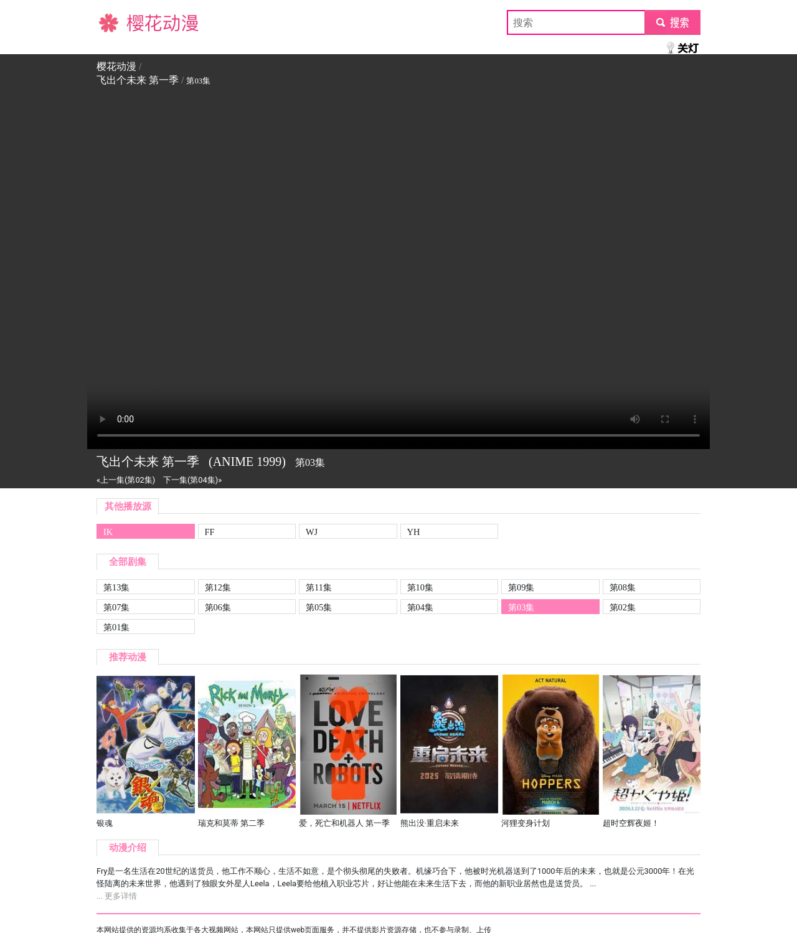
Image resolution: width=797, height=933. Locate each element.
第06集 (218, 607)
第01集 (116, 627)
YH (413, 532)
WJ (312, 532)
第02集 (623, 607)
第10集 (420, 587)
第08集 (623, 587)
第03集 (521, 607)
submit (672, 22)
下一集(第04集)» (192, 480)
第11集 (319, 587)
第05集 (319, 607)
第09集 (521, 587)
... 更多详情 (117, 896)
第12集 (218, 587)
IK (108, 532)
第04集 (420, 607)
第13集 (116, 587)
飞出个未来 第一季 (138, 80)
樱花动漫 (116, 22)
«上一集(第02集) (126, 480)
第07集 (116, 607)
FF (210, 532)
